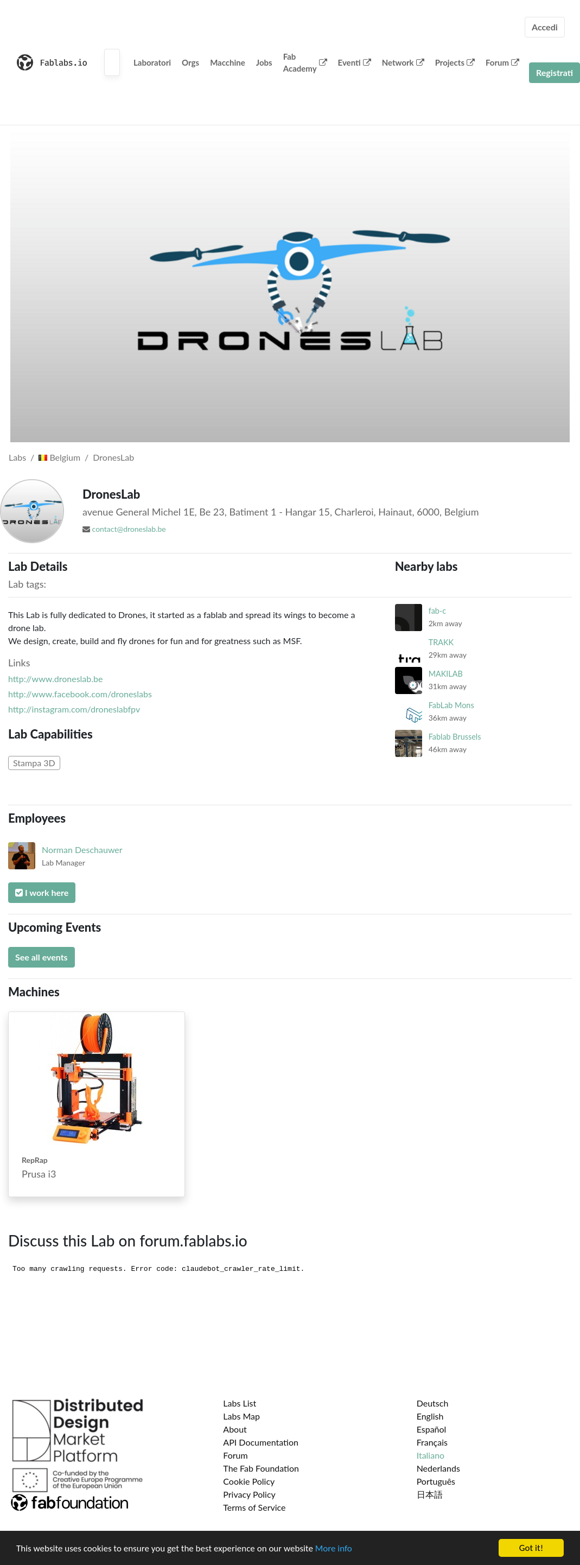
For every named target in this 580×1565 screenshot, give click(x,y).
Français (432, 1442)
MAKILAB (446, 673)
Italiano (431, 1455)
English (430, 1416)
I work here (41, 892)
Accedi (545, 27)
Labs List (239, 1403)
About (235, 1429)
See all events (41, 957)
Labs (17, 457)
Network (403, 62)
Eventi (354, 62)
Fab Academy (305, 63)
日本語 (430, 1494)
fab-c (437, 610)
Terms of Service (254, 1507)
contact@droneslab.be (129, 528)
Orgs (190, 62)
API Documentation (260, 1442)
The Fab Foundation (261, 1468)
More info (333, 1548)
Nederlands (438, 1468)
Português (436, 1481)
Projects (455, 62)
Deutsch (433, 1403)
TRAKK (441, 642)
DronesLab (113, 457)
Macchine (227, 62)
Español (432, 1429)
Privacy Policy (249, 1494)
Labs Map (241, 1416)
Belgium (59, 457)
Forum (502, 62)
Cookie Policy (249, 1481)
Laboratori (152, 62)
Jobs (264, 62)
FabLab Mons (451, 705)
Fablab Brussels (455, 736)
